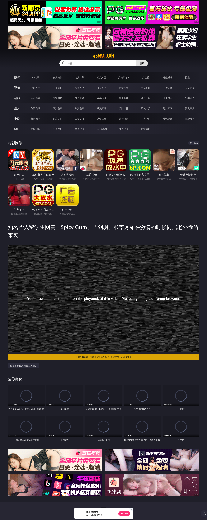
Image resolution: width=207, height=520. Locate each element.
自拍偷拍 (57, 87)
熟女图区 (167, 108)
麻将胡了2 (123, 77)
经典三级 (145, 98)
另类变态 (189, 98)
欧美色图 (79, 108)
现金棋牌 (167, 77)
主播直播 (167, 87)
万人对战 (79, 77)
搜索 (142, 63)
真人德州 (57, 77)
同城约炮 (35, 129)
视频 (17, 88)
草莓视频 (79, 129)
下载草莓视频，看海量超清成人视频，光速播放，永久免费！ (137, 357)
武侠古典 (101, 118)
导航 (17, 129)
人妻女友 (79, 118)
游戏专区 (101, 77)
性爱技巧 (189, 118)
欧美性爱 (101, 98)
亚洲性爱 (35, 98)
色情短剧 (145, 129)
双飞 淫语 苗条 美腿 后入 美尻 (23, 365)
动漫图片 (101, 108)
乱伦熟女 (167, 98)
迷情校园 (123, 118)
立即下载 (124, 513)
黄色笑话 (167, 118)
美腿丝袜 (123, 108)
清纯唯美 (145, 108)
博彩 (17, 77)
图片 (17, 108)
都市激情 (35, 118)
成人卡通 (79, 98)
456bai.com (103, 56)
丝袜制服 (145, 87)
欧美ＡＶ (79, 87)
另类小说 (145, 118)
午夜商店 (57, 129)
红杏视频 (123, 129)
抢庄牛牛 (189, 77)
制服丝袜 (123, 98)
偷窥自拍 (35, 108)
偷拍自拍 (57, 98)
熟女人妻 (123, 87)
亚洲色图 (57, 108)
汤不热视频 (102, 129)
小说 (17, 119)
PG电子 (35, 77)
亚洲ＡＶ (35, 87)
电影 (17, 98)
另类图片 (189, 108)
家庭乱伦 (57, 118)
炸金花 (145, 77)
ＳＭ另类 (189, 87)
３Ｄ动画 (101, 87)
